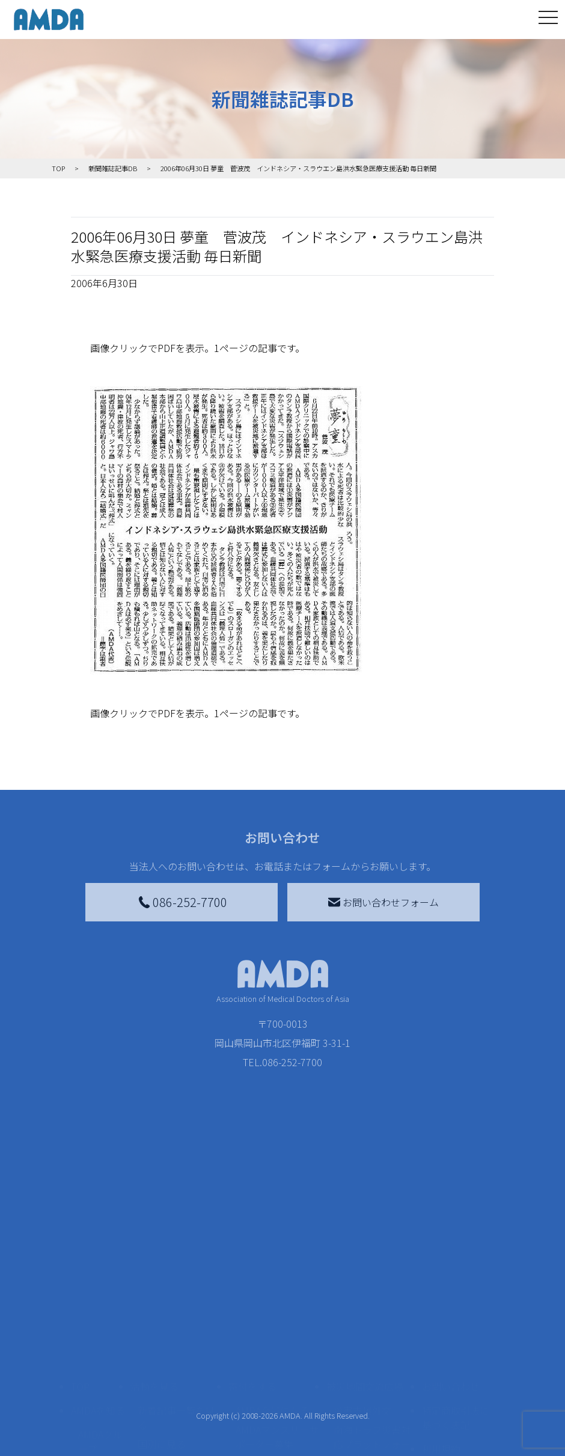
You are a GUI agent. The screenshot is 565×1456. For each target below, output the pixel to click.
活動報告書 (97, 1340)
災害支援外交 (362, 1275)
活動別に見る (166, 1328)
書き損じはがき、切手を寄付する (274, 1335)
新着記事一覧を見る (176, 1282)
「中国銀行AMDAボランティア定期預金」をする (277, 1409)
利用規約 (441, 1313)
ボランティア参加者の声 (176, 1402)
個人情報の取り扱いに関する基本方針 (455, 1352)
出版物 (92, 1400)
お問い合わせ (451, 1251)
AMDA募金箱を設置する (277, 1368)
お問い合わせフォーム (383, 902)
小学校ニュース (97, 1373)
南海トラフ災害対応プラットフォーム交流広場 (372, 1308)
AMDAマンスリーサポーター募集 (277, 1301)
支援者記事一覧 (269, 1443)
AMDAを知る (98, 1275)
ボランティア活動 (176, 1376)
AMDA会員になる (272, 1275)
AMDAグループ (100, 1306)
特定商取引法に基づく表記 (455, 1282)
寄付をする (252, 1251)
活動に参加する (164, 1352)
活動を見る (154, 1251)
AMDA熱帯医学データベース (100, 1433)
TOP (80, 1251)
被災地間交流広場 (364, 1251)
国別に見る (162, 1309)
